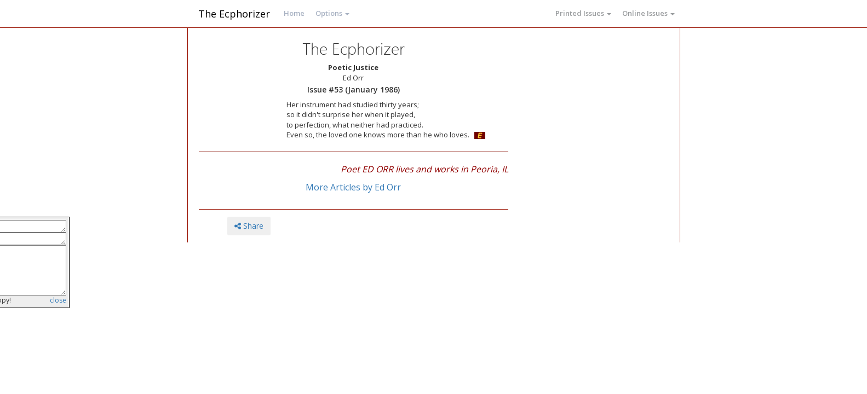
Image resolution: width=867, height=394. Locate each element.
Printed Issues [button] (583, 13)
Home (294, 13)
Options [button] (332, 13)
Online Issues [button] (648, 13)
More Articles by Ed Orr (353, 187)
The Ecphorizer (234, 13)
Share (248, 226)
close (58, 300)
